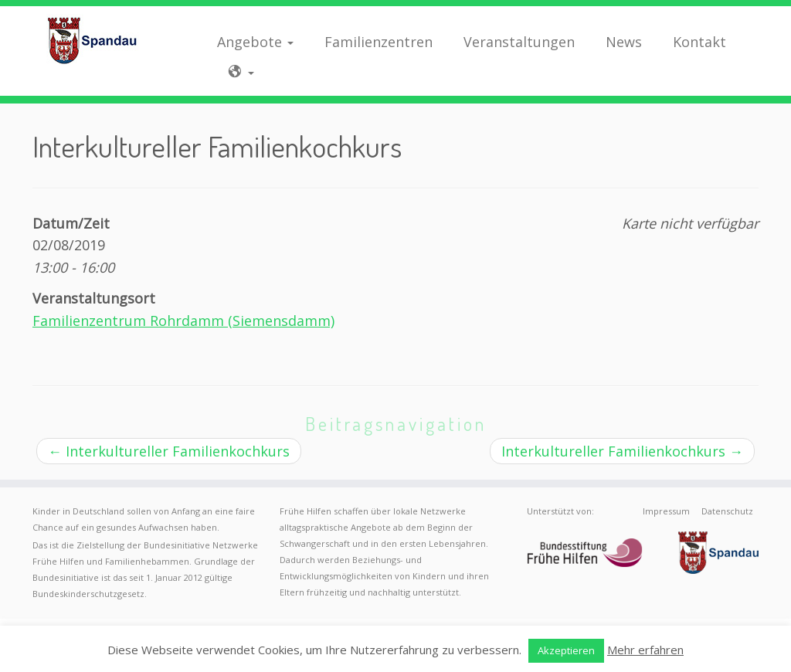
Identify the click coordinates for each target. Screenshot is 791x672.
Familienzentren (378, 41)
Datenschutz (727, 511)
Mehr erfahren (645, 649)
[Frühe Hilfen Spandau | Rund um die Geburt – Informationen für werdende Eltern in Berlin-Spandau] (92, 40)
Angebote (255, 41)
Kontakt (699, 41)
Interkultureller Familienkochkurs (169, 451)
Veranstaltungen (519, 41)
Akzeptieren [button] (566, 650)
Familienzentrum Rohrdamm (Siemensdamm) (183, 320)
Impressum (666, 511)
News (624, 41)
